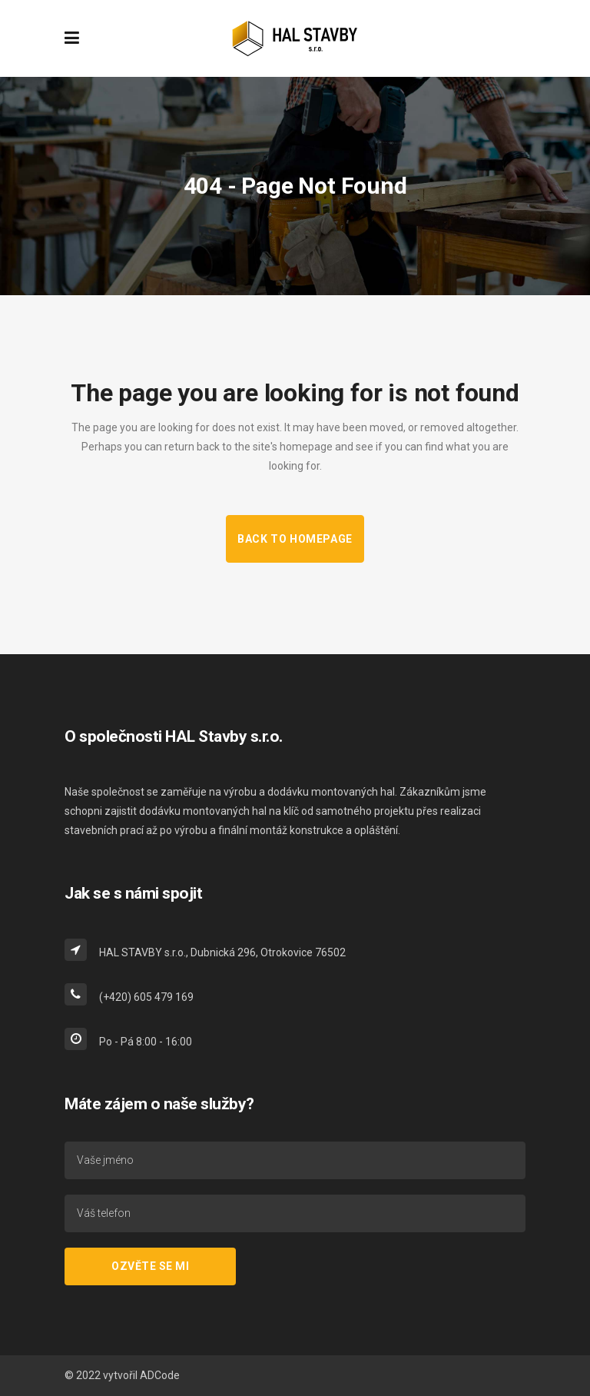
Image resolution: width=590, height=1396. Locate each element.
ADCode (160, 1375)
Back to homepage (295, 539)
